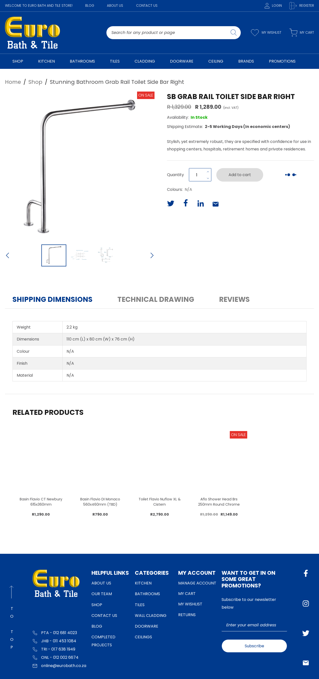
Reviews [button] (234, 299)
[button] (80, 166)
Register (301, 5)
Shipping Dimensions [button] (52, 299)
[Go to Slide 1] (53, 255)
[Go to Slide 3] (105, 255)
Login (273, 5)
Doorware (146, 626)
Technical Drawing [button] (155, 299)
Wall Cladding (150, 615)
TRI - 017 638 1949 (54, 649)
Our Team (101, 594)
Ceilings (143, 637)
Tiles (140, 605)
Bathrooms (147, 594)
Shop (96, 605)
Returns (187, 615)
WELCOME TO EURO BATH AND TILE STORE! (39, 5)
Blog (89, 5)
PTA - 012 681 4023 (55, 632)
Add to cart (240, 175)
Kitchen (143, 583)
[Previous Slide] (7, 255)
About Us (115, 5)
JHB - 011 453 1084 (54, 640)
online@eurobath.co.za (59, 665)
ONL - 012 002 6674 (56, 657)
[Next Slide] (152, 255)
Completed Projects (103, 641)
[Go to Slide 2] (79, 255)
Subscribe (254, 646)
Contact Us (147, 5)
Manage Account (197, 583)
